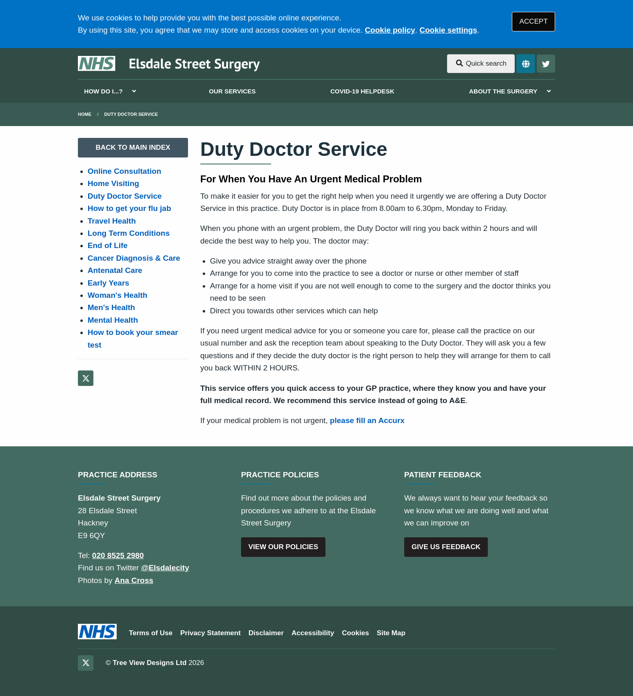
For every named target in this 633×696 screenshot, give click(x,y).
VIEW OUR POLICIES (283, 547)
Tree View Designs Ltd (149, 663)
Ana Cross (134, 580)
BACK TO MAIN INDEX (133, 147)
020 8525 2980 (118, 555)
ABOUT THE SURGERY (503, 91)
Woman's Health (118, 295)
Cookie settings (448, 30)
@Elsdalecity (165, 567)
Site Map (391, 633)
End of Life (108, 245)
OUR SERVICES (232, 91)
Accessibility (313, 633)
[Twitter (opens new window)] (85, 378)
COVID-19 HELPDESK (362, 91)
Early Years (108, 283)
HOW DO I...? (103, 91)
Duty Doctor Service (131, 114)
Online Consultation (125, 171)
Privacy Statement (210, 633)
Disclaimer (265, 633)
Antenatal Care (115, 270)
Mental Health (113, 320)
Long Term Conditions (129, 233)
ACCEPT (534, 21)
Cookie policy (390, 30)
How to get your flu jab (129, 208)
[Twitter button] (546, 64)
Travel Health (112, 221)
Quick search (481, 63)
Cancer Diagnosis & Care (134, 258)
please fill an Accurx (367, 420)
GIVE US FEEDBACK (446, 547)
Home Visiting (113, 183)
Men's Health (111, 307)
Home (84, 114)
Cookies (355, 633)
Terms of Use (151, 633)
